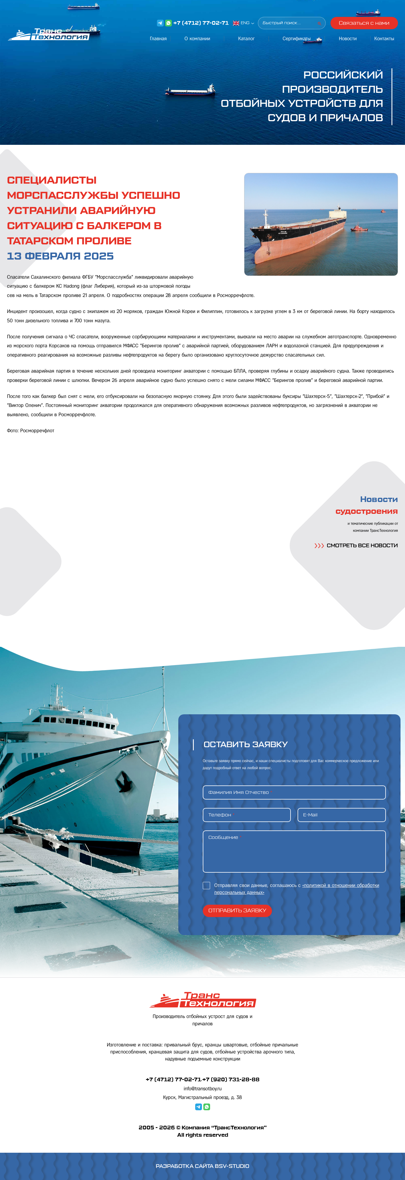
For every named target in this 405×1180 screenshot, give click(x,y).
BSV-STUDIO (232, 1166)
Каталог (246, 38)
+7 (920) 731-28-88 (231, 1079)
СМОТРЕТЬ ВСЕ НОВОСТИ (356, 545)
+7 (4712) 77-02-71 (201, 23)
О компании (197, 38)
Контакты (384, 38)
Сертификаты (297, 38)
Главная (158, 38)
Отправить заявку (237, 910)
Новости (348, 38)
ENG (245, 23)
